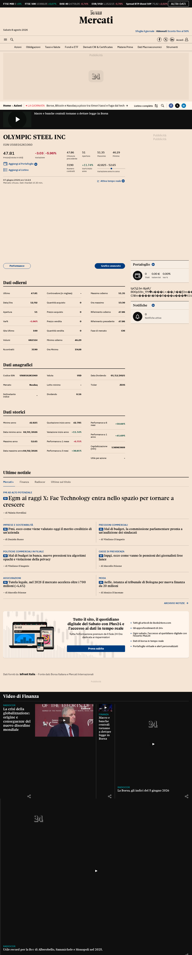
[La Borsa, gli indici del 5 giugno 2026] (153, 744)
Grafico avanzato (111, 265)
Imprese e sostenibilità (18, 525)
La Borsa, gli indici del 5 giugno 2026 (143, 790)
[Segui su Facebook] (159, 39)
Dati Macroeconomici (150, 47)
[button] (5, 39)
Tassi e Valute (52, 47)
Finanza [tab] (24, 482)
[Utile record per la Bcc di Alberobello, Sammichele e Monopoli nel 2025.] (96, 871)
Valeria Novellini (17, 512)
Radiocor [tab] (40, 482)
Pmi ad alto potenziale (17, 492)
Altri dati (178, 4)
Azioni (17, 47)
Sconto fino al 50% (172, 31)
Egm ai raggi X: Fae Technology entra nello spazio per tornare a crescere (88, 501)
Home (7, 105)
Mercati (96, 20)
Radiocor (9, 705)
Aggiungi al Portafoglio (18, 164)
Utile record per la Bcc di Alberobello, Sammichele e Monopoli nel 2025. (53, 949)
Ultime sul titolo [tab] (61, 482)
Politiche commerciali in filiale (23, 551)
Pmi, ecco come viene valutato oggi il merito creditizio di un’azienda (47, 531)
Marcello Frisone (113, 565)
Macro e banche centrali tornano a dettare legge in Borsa (71, 113)
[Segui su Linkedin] (172, 39)
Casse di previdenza (111, 551)
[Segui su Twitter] (166, 39)
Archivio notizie (176, 603)
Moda (102, 578)
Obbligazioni (33, 47)
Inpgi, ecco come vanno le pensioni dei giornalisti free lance (141, 557)
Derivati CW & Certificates (98, 47)
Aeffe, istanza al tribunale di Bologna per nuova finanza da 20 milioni (142, 584)
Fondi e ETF (71, 47)
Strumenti (172, 47)
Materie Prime (125, 47)
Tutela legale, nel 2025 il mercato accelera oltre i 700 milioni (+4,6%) (44, 584)
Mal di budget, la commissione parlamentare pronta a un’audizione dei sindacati (140, 531)
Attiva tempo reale (109, 181)
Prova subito (96, 648)
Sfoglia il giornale (144, 31)
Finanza (104, 714)
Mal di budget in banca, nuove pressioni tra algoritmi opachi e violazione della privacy (44, 557)
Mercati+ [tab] (8, 482)
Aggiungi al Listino (16, 170)
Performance (17, 265)
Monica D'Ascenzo (113, 592)
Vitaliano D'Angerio (114, 539)
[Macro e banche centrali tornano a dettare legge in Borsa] (105, 707)
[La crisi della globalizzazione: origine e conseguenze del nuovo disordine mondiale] (64, 720)
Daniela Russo (16, 539)
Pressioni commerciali (113, 525)
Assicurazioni (12, 578)
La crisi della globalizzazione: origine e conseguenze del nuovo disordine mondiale (17, 719)
